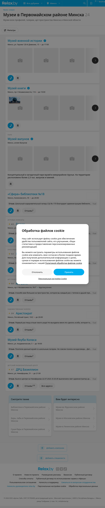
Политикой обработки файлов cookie (63, 263)
